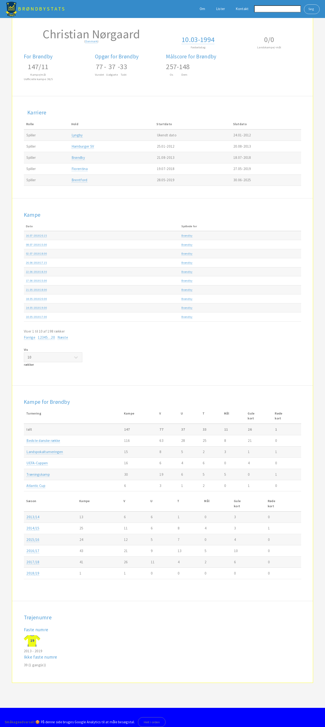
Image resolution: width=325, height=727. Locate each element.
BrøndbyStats (42, 9)
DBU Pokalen (236, 317)
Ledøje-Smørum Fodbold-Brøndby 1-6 (135, 271)
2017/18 (283, 289)
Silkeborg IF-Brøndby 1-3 (126, 317)
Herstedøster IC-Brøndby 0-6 (129, 280)
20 (53, 337)
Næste (63, 337)
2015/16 (32, 539)
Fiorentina (80, 169)
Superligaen (235, 235)
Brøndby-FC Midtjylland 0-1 (128, 307)
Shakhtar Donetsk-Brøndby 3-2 (130, 262)
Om (202, 9)
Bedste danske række (43, 440)
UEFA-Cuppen (37, 463)
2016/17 (32, 551)
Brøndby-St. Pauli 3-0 (124, 244)
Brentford (79, 180)
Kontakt (242, 9)
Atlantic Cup (35, 485)
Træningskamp (237, 244)
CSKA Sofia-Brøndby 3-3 (126, 253)
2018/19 (283, 235)
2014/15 (32, 528)
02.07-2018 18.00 (36, 253)
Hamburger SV (83, 146)
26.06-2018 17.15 (36, 262)
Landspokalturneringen (44, 452)
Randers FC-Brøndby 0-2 (126, 235)
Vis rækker (53, 357)
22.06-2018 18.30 (36, 271)
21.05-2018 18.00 (36, 289)
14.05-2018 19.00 (36, 307)
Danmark (91, 41)
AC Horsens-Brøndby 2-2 (126, 299)
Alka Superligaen (239, 289)
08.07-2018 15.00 (36, 244)
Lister (220, 9)
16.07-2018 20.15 (36, 235)
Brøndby (78, 157)
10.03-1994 (198, 39)
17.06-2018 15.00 (36, 280)
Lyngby (77, 135)
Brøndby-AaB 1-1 (122, 289)
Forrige (29, 337)
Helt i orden (152, 722)
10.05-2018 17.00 (36, 317)
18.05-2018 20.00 (36, 299)
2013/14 (32, 517)
